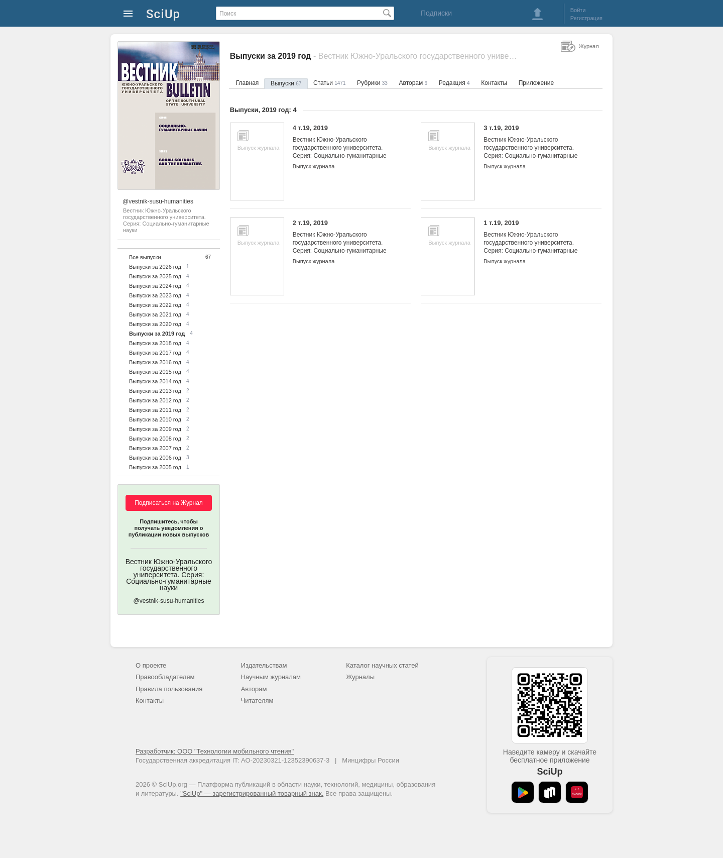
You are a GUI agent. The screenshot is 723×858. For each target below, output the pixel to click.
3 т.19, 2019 (535, 146)
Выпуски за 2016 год (155, 362)
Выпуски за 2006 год (155, 458)
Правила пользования (169, 689)
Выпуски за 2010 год (155, 419)
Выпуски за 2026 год (155, 267)
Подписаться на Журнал (169, 502)
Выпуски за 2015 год (155, 372)
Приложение (536, 82)
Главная (247, 82)
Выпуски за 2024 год (155, 286)
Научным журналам (271, 677)
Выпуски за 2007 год (155, 448)
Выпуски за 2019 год (157, 334)
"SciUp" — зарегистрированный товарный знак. (251, 793)
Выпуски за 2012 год (155, 400)
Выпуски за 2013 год (155, 391)
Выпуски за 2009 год (155, 429)
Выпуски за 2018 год (155, 343)
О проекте (151, 665)
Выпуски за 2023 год (155, 295)
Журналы (360, 677)
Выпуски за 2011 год (155, 410)
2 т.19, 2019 (344, 241)
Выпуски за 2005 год (155, 467)
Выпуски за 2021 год (155, 314)
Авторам (413, 82)
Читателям (257, 700)
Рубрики (372, 82)
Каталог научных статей (382, 665)
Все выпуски (145, 257)
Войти (578, 10)
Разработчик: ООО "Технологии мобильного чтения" (215, 751)
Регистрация (586, 18)
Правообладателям (165, 677)
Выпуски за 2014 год (155, 381)
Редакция (454, 82)
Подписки (436, 13)
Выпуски (286, 83)
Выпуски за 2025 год (155, 276)
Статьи (329, 82)
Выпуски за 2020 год (155, 324)
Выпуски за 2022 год (155, 305)
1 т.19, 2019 (535, 241)
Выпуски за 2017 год (155, 353)
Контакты (494, 82)
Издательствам (264, 665)
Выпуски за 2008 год (155, 439)
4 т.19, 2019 (344, 146)
